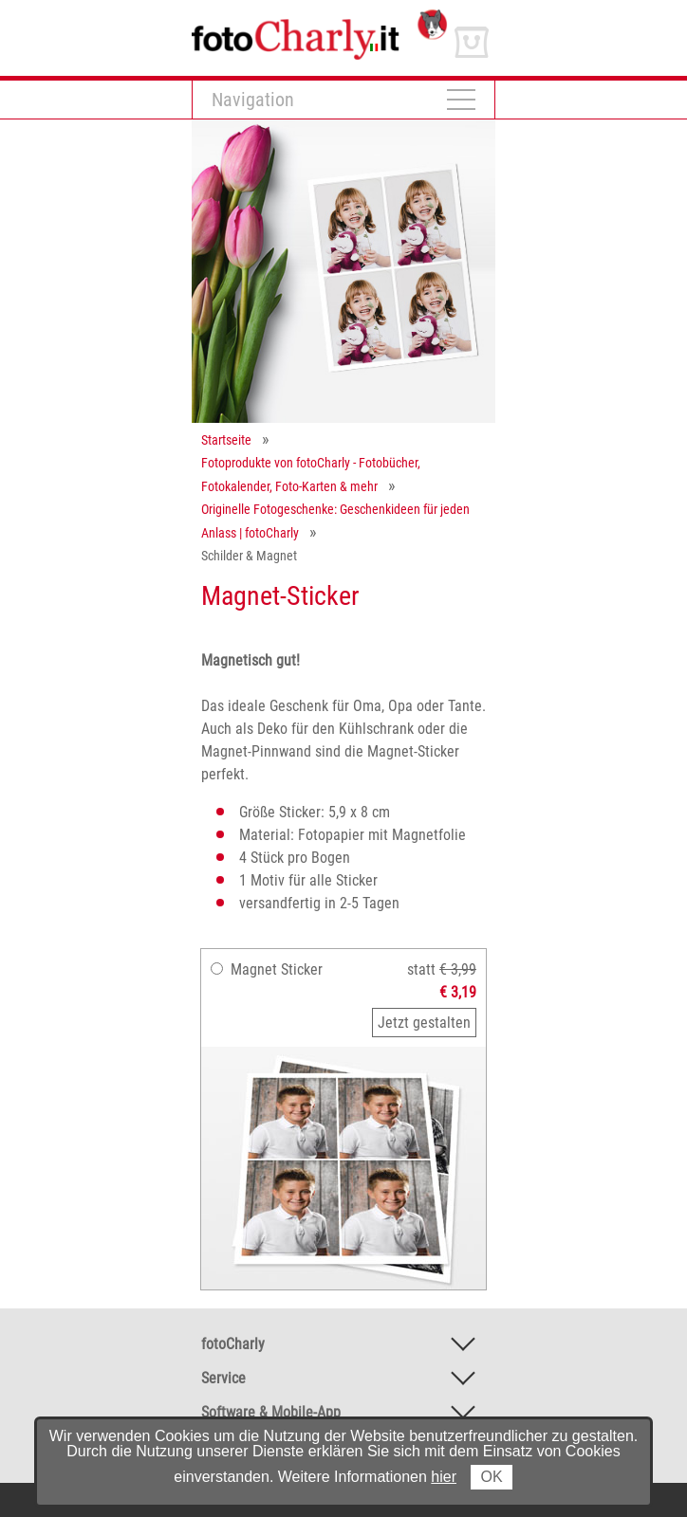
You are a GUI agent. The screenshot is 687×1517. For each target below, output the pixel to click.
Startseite (226, 440)
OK (491, 1477)
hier (443, 1477)
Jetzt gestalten (424, 1023)
